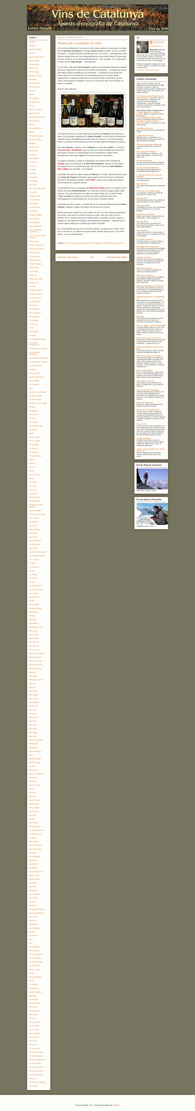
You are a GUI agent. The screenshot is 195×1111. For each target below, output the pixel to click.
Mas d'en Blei (34, 638)
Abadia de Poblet (35, 49)
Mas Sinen (33, 721)
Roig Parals (33, 864)
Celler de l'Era (34, 253)
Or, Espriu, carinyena (145, 239)
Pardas (32, 819)
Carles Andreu (70, 243)
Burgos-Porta (34, 147)
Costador (32, 369)
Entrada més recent (68, 257)
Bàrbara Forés (34, 113)
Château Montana (35, 290)
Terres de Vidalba (35, 962)
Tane (31, 939)
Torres (31, 981)
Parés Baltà (33, 823)
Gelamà (32, 467)
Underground (34, 988)
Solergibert (33, 924)
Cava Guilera (34, 219)
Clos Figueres (34, 309)
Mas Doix (32, 672)
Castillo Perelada (35, 215)
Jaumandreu (33, 522)
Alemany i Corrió (35, 76)
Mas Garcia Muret (35, 680)
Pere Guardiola (34, 826)
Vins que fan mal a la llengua (148, 390)
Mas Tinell (33, 729)
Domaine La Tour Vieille (38, 403)
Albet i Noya (33, 68)
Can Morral (33, 177)
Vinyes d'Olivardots (36, 1056)
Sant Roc (32, 886)
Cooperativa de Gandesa (38, 348)
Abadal (31, 45)
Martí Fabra (33, 612)
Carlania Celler (34, 196)
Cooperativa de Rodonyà (38, 362)
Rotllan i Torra (34, 875)
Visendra (32, 1078)
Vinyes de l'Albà (35, 1063)
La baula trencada (144, 257)
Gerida (31, 478)
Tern (30, 943)
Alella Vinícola (34, 72)
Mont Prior (33, 777)
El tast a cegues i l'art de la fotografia (151, 325)
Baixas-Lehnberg (35, 109)
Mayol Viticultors (35, 751)
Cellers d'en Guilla (36, 279)
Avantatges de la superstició (148, 246)
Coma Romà (34, 332)
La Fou (31, 571)
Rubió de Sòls (34, 879)
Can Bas (32, 166)
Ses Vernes (33, 917)
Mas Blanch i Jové (36, 627)
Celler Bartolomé (35, 226)
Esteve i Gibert (34, 437)
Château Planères (35, 294)
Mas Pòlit (32, 710)
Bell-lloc (32, 124)
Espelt (31, 433)
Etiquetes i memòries (145, 275)
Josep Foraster (34, 544)
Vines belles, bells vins (145, 381)
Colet (31, 328)
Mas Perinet (33, 706)
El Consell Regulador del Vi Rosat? (150, 286)
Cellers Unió (33, 283)
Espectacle (33, 430)
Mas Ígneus (33, 691)
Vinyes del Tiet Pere (36, 1067)
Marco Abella (34, 604)
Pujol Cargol (33, 841)
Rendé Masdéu (110, 243)
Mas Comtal (33, 635)
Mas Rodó (33, 714)
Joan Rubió (33, 533)
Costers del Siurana (36, 377)
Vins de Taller (34, 1030)
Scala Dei (32, 905)
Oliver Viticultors (35, 800)
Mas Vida (32, 736)
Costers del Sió (35, 373)
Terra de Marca (34, 947)
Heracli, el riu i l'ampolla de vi (148, 410)
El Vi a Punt (33, 414)
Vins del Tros (34, 1037)
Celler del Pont (34, 256)
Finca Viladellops (35, 456)
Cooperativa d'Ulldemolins (34, 344)
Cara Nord (33, 192)
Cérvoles (32, 286)
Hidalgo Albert (34, 501)
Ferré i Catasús (35, 441)
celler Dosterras (35, 260)
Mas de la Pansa (35, 657)
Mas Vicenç (33, 732)
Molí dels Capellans (94, 243)
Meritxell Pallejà (35, 759)
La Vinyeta (33, 578)
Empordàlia (33, 422)
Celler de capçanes (36, 245)
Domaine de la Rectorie (37, 392)
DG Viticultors (34, 384)
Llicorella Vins (34, 597)
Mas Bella (32, 619)
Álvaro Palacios (35, 87)
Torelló (31, 973)
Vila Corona (33, 1014)
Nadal (31, 789)
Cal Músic (32, 155)
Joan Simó (33, 537)
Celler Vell (33, 275)
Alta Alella (32, 79)
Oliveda (32, 796)
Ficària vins (33, 448)
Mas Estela (33, 676)
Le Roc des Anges (36, 589)
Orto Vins (32, 815)
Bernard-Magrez (35, 128)
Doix (31, 388)
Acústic (32, 53)
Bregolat (32, 143)
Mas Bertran (33, 623)
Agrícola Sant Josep (36, 57)
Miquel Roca (33, 770)
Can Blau (32, 170)
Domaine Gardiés (35, 396)
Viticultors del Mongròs (37, 1082)
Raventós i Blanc (35, 849)
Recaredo (32, 853)
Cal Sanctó (33, 162)
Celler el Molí (34, 267)
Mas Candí (33, 631)
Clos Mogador (34, 316)
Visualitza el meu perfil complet (148, 70)
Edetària (32, 407)
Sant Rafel (33, 883)
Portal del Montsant (36, 830)
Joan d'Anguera (35, 529)
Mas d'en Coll (34, 642)
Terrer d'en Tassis (35, 954)
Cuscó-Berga (34, 381)
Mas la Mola (33, 695)
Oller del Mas (34, 808)
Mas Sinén (33, 725)
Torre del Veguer (35, 977)
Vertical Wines (34, 1011)
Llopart (31, 601)
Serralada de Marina (36, 909)
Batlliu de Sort (34, 121)
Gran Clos (33, 490)
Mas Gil (32, 687)
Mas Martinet (34, 702)
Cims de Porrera (35, 298)
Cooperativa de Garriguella (35, 353)
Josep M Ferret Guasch (37, 552)
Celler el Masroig (35, 264)
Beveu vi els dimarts (144, 370)
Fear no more (142, 424)
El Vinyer (32, 418)
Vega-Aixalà (33, 999)
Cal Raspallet (34, 158)
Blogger (116, 1105)
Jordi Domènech (35, 540)
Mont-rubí (32, 781)
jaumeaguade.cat (156, 46)
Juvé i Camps (34, 559)
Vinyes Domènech (36, 1075)
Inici (92, 257)
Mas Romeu (33, 717)
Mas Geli (32, 683)
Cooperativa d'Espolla (37, 339)
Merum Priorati (34, 762)
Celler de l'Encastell (36, 249)
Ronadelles (33, 868)
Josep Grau (33, 548)
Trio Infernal (33, 984)
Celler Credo (34, 241)
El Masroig (33, 411)
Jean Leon (33, 525)
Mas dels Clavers (35, 668)
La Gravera (33, 574)
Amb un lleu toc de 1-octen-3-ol (149, 338)
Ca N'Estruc (33, 151)
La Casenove (34, 567)
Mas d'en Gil (33, 646)
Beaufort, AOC (142, 221)
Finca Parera (34, 452)
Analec (31, 94)
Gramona (32, 486)
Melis (31, 755)
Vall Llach (32, 996)
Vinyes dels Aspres (36, 1071)
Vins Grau (33, 1044)
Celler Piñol (33, 271)
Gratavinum (33, 493)
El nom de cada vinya (145, 402)
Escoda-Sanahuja (35, 426)
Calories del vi (142, 198)
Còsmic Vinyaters (35, 365)
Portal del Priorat (35, 834)
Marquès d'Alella (35, 608)
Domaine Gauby (35, 399)
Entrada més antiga (117, 257)
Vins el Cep (33, 1041)
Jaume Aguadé (158, 42)
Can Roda (33, 185)
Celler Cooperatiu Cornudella (35, 231)
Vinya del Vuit (34, 1048)
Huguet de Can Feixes (37, 514)
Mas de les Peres (35, 661)
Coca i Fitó (33, 324)
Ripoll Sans (33, 860)
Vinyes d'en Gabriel (36, 1052)
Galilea (31, 460)
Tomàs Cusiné (34, 969)
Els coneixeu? (142, 184)
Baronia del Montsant (37, 117)
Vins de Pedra (34, 1026)
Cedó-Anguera (34, 222)
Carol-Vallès (33, 203)
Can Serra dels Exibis (37, 188)
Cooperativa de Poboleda (38, 358)
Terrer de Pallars (35, 958)
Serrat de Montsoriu (36, 913)
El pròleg (140, 316)
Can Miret (32, 173)
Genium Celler (34, 475)
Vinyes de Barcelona (36, 1060)
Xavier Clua (33, 1086)
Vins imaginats (142, 230)
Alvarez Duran (34, 83)
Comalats (32, 335)
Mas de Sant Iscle (35, 665)
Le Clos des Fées (35, 586)
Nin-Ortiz (32, 793)
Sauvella (32, 902)
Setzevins (32, 920)
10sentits (32, 42)
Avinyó (31, 106)
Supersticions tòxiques (146, 214)
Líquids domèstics (144, 438)
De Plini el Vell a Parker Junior (148, 191)
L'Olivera (32, 563)
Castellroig (33, 211)
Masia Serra (33, 744)
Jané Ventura (34, 518)
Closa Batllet (34, 320)
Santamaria (33, 890)
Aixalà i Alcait (34, 64)
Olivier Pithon (34, 804)
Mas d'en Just (34, 650)
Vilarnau (32, 1018)
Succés (121, 243)
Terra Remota (34, 951)
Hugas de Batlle (35, 510)
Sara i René (33, 898)
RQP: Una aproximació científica (149, 356)
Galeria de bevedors (144, 268)
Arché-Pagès (34, 98)
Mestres (32, 766)
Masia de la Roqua (36, 740)
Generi (31, 471)
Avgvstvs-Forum (35, 102)
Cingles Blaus (34, 301)
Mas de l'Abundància (37, 653)
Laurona (32, 582)
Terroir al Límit (34, 965)
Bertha (31, 132)
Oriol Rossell (34, 811)
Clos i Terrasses (35, 313)
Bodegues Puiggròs (36, 136)
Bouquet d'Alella (35, 140)
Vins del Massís (35, 1033)
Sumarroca (33, 935)
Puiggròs (32, 838)
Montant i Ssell (34, 785)
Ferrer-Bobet (34, 444)
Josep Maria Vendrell (37, 556)
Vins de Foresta (35, 1022)
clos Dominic (34, 305)
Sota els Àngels (35, 928)
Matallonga (33, 747)
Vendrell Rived (34, 1003)
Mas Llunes (33, 698)
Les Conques (34, 593)
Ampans (32, 91)
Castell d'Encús (35, 207)
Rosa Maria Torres (36, 872)
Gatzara (81, 243)
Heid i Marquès (34, 497)
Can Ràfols (33, 181)
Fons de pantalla (143, 205)
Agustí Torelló (34, 61)
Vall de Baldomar (35, 992)
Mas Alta (32, 616)
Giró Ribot (33, 482)
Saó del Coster (34, 894)
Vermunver (33, 1007)
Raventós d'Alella (35, 845)
